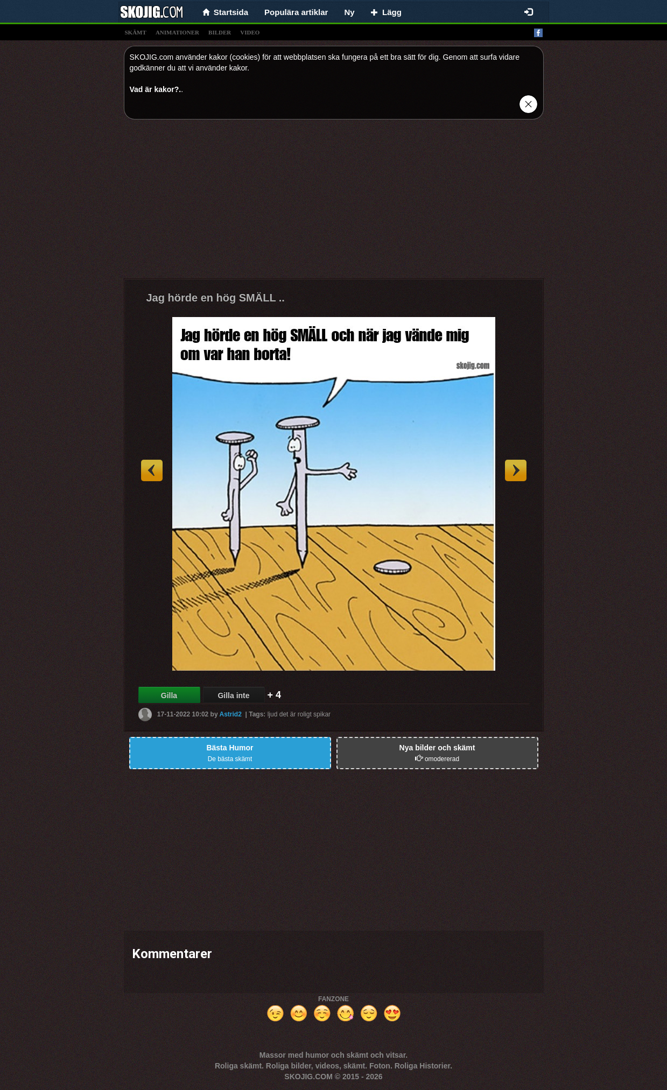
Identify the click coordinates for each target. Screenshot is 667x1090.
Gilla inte (233, 695)
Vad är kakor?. (155, 89)
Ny (349, 12)
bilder (219, 32)
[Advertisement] (334, 203)
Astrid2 (231, 714)
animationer (177, 32)
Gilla (169, 695)
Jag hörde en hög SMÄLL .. (215, 298)
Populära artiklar (296, 12)
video (249, 32)
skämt (135, 32)
